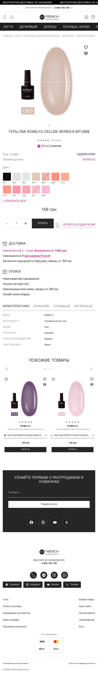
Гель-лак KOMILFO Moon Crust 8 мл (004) (72, 428)
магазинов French (37, 256)
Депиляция (28, 27)
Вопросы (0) (83, 307)
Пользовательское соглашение (15, 664)
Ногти (8, 27)
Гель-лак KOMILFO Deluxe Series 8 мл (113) (25, 428)
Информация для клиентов (16, 614)
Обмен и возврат (11, 620)
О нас (5, 600)
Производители (87, 620)
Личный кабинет (87, 614)
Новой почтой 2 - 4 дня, (35, 251)
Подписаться (49, 505)
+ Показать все (14, 201)
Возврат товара (86, 600)
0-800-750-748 (61, 8)
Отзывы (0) (62, 307)
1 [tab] (44, 369)
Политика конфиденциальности (82, 664)
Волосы (50, 27)
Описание (41, 307)
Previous (7, 369)
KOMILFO (89, 160)
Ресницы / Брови (76, 27)
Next (91, 369)
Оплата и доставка (12, 607)
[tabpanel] (49, 82)
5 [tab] (53, 369)
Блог (81, 627)
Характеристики (16, 307)
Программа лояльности (14, 627)
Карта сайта (85, 607)
